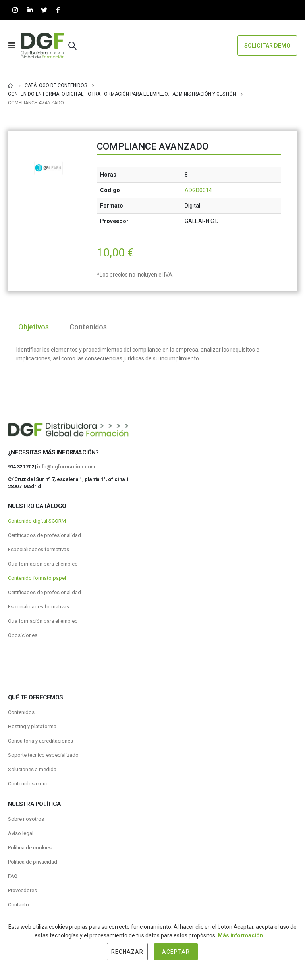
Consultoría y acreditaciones (40, 741)
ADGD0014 (198, 190)
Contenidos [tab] (88, 327)
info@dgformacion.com (66, 467)
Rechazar (127, 952)
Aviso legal (20, 833)
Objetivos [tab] (33, 327)
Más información (240, 935)
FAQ (12, 876)
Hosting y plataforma (32, 726)
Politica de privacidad (32, 862)
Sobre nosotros (26, 819)
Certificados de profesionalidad (44, 535)
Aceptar (176, 952)
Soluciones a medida (32, 769)
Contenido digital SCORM (37, 521)
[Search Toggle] (72, 46)
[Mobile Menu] (14, 45)
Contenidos (21, 712)
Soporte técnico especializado (43, 755)
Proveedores (22, 890)
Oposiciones (22, 635)
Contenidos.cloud (28, 784)
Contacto (18, 905)
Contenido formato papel (37, 578)
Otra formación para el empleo (43, 564)
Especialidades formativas (38, 549)
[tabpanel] (152, 358)
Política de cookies (30, 848)
